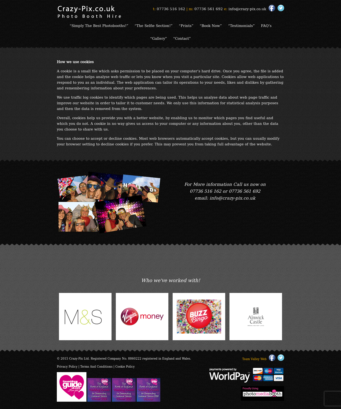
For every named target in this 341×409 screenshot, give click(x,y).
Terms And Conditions (96, 366)
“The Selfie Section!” (154, 25)
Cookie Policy (125, 366)
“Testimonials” (241, 25)
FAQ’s (266, 25)
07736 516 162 (171, 8)
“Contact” (182, 38)
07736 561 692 (208, 8)
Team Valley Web (254, 359)
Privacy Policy (67, 366)
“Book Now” (211, 25)
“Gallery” (158, 38)
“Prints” (186, 25)
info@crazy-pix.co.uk (247, 8)
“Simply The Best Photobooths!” (99, 25)
